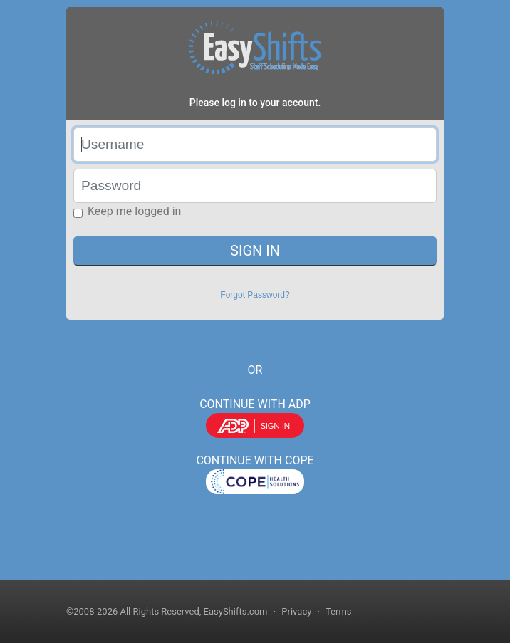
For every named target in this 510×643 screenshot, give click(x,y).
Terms (339, 611)
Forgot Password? (254, 295)
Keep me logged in (134, 211)
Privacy (296, 611)
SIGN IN (255, 250)
